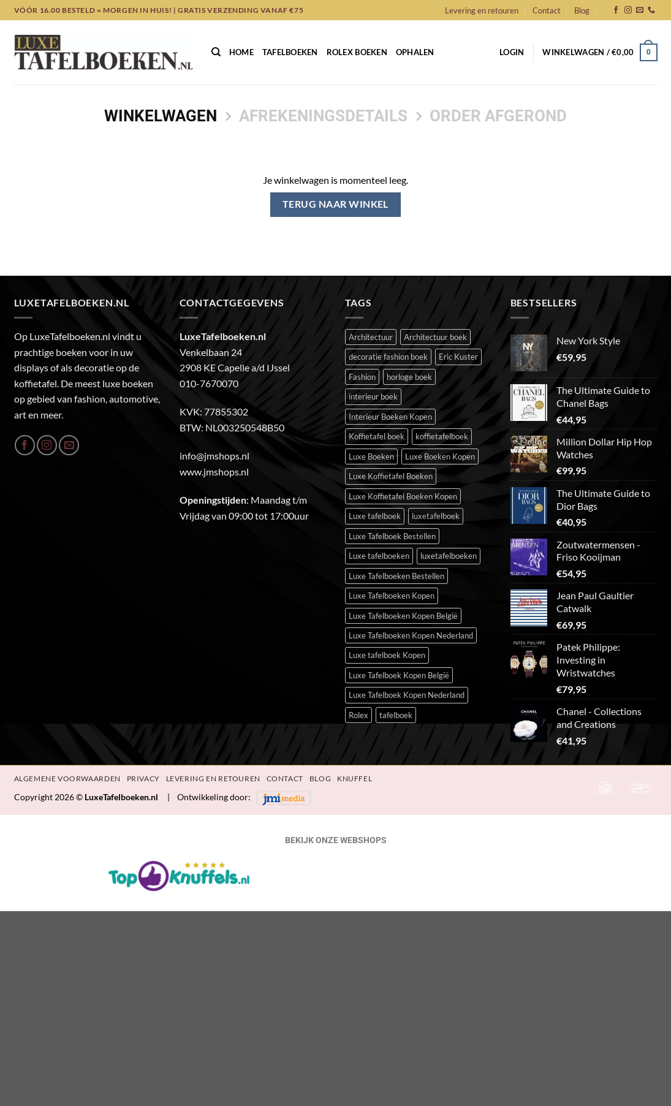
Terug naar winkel (335, 204)
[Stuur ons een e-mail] (639, 10)
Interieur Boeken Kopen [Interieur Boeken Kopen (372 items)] (390, 417)
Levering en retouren (481, 10)
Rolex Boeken (357, 52)
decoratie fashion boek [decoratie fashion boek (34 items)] (388, 357)
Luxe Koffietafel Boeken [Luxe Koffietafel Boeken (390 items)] (391, 476)
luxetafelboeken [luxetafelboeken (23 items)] (448, 556)
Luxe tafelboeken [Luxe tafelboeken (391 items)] (379, 556)
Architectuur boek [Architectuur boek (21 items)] (435, 337)
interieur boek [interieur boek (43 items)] (373, 396)
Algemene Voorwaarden (67, 778)
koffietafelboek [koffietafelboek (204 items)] (441, 436)
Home (241, 52)
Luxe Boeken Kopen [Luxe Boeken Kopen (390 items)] (440, 456)
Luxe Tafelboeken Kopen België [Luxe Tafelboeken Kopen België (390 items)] (403, 616)
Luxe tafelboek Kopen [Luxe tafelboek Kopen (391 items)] (387, 655)
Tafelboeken (290, 52)
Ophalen (415, 52)
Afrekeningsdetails (323, 116)
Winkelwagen (160, 116)
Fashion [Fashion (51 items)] (362, 377)
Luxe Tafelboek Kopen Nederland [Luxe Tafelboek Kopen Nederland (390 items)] (406, 695)
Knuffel (354, 778)
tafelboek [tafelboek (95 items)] (395, 715)
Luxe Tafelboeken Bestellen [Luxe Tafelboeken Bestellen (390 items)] (396, 576)
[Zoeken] (216, 52)
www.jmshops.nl (214, 471)
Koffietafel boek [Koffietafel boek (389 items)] (376, 436)
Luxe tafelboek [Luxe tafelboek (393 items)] (375, 516)
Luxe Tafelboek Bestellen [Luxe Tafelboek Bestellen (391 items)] (392, 536)
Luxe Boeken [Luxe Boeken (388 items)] (371, 456)
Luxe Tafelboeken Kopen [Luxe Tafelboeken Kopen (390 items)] (391, 595)
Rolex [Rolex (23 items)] (358, 715)
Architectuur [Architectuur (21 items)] (371, 337)
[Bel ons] (651, 10)
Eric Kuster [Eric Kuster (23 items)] (458, 357)
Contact (547, 10)
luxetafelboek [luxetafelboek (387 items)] (436, 516)
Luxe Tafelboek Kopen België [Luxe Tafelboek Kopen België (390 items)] (399, 675)
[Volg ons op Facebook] (616, 10)
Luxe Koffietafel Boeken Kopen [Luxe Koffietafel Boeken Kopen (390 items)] (403, 496)
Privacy (143, 778)
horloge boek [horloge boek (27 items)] (409, 377)
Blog (581, 10)
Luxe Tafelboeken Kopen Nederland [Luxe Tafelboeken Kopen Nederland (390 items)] (411, 635)
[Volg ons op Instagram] (628, 10)
